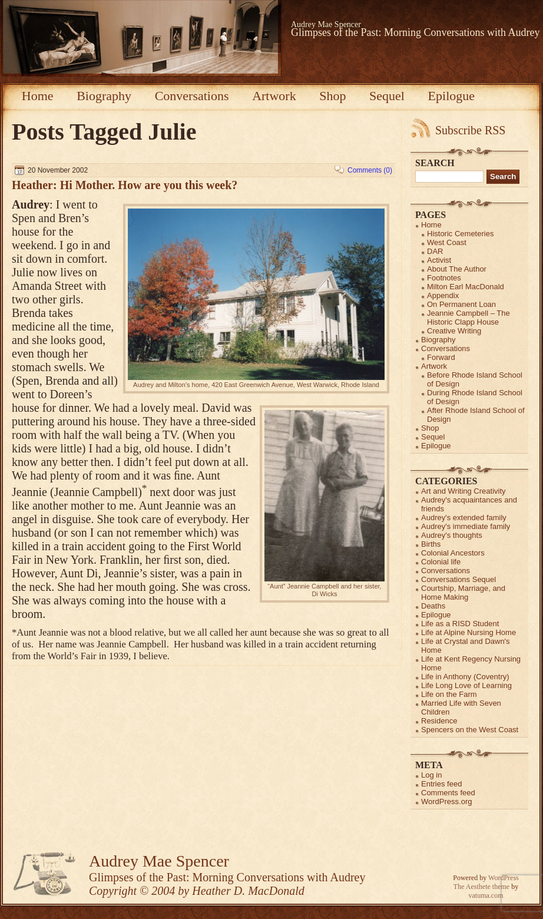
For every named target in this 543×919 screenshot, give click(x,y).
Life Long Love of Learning (466, 685)
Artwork (274, 95)
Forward (441, 357)
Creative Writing (454, 330)
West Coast (446, 242)
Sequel (387, 95)
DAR (435, 251)
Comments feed (448, 792)
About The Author (456, 269)
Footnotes (444, 277)
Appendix (443, 295)
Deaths (433, 605)
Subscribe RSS (470, 130)
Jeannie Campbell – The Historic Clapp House (468, 317)
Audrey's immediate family (465, 526)
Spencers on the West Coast (469, 729)
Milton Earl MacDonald (465, 286)
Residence (439, 720)
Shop (332, 95)
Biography (104, 95)
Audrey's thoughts (451, 535)
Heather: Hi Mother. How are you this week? (124, 184)
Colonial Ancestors (453, 552)
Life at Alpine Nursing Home (468, 632)
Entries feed (441, 783)
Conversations (192, 95)
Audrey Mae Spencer (326, 24)
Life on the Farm (449, 694)
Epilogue (451, 95)
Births (431, 544)
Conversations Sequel (458, 579)
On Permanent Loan (461, 304)
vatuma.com (486, 895)
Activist (439, 260)
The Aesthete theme (481, 886)
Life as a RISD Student (460, 623)
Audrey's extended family (463, 517)
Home (38, 95)
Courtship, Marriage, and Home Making (463, 592)
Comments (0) (369, 170)
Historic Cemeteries (460, 233)
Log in (431, 775)
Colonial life (441, 561)
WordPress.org (446, 801)
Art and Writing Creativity (463, 491)
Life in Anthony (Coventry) (465, 676)
